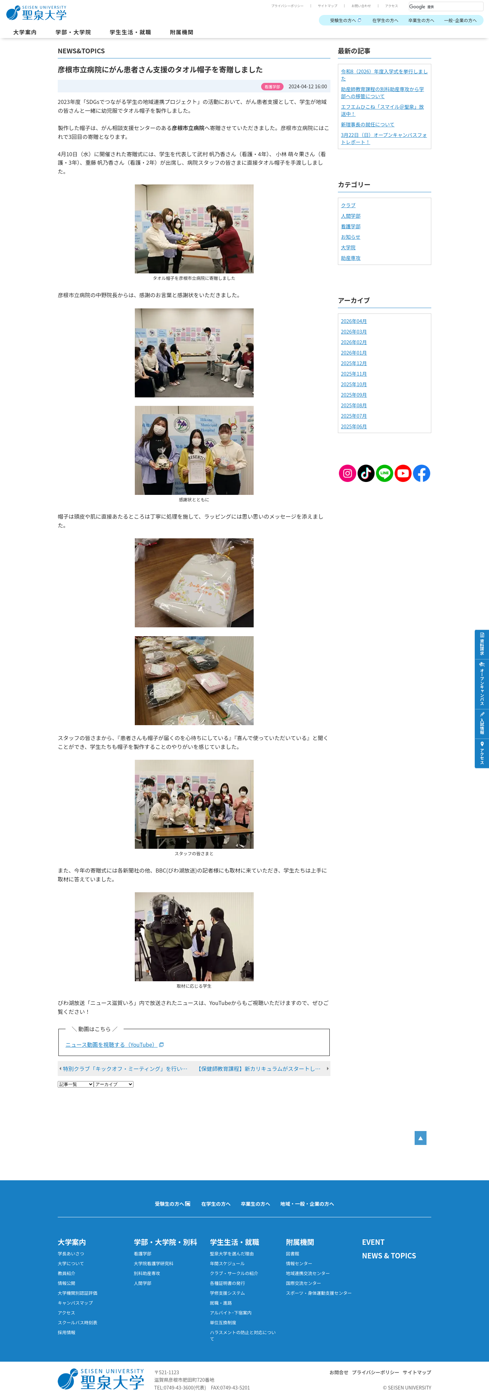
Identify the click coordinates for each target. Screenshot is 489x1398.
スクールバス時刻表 (77, 1322)
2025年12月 (354, 362)
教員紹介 (66, 1273)
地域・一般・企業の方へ (307, 1203)
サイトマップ (328, 5)
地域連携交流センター (308, 1273)
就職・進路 (221, 1303)
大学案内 (25, 32)
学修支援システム (227, 1293)
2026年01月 (354, 352)
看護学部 (351, 226)
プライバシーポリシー (287, 5)
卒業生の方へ (421, 20)
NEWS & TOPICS (389, 1255)
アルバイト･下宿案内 (231, 1312)
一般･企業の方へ (460, 20)
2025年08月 (354, 405)
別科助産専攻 (147, 1273)
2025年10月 (354, 384)
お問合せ (338, 1372)
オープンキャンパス (482, 686)
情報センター (299, 1263)
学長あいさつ (71, 1253)
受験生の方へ (343, 20)
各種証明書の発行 (227, 1283)
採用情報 (66, 1332)
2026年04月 (354, 320)
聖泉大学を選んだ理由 (232, 1253)
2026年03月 (354, 331)
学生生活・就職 (130, 32)
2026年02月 (354, 341)
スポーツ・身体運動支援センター (319, 1293)
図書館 (292, 1253)
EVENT (373, 1242)
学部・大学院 (73, 32)
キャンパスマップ (75, 1303)
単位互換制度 (223, 1322)
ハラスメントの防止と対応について (243, 1335)
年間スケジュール (227, 1263)
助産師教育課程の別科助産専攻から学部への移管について (382, 92)
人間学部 (351, 215)
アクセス (391, 5)
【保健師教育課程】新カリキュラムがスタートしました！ (264, 1068)
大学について (71, 1263)
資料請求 (482, 647)
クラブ (348, 205)
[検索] (438, 7)
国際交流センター (303, 1283)
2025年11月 (354, 373)
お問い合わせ (361, 5)
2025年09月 (354, 394)
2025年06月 (354, 426)
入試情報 (482, 726)
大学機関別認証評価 (77, 1293)
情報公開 (66, 1283)
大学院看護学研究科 (154, 1263)
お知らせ (350, 236)
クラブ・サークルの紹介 (234, 1273)
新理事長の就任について (368, 124)
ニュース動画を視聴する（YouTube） (113, 1044)
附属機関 (182, 32)
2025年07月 (354, 415)
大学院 (348, 247)
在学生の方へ (385, 20)
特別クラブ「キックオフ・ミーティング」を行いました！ (130, 1068)
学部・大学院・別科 (165, 1242)
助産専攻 (351, 257)
